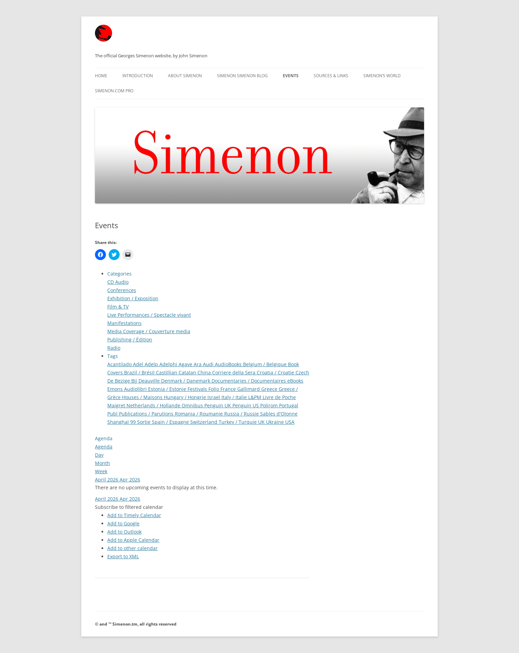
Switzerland (204, 422)
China (204, 372)
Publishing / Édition (129, 339)
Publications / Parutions (147, 413)
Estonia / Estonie (168, 389)
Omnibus (193, 405)
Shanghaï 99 (122, 422)
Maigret (116, 405)
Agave (186, 364)
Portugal (288, 405)
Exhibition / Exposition (132, 298)
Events (291, 76)
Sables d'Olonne (279, 413)
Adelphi (169, 364)
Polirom (269, 405)
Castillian (167, 372)
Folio (214, 389)
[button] (129, 507)
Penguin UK (218, 405)
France (228, 389)
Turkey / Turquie (238, 422)
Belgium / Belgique (265, 364)
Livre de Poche (279, 397)
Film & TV (118, 306)
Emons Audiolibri (127, 389)
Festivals (198, 389)
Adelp (152, 364)
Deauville (149, 380)
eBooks (295, 380)
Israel (214, 397)
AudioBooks (229, 364)
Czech (302, 372)
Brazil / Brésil (140, 372)
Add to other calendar (132, 548)
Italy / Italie (234, 397)
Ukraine (275, 422)
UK (262, 422)
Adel (139, 364)
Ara (198, 364)
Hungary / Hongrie (185, 397)
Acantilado (120, 364)
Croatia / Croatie (276, 372)
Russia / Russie (242, 413)
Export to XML (123, 556)
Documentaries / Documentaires (249, 380)
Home (101, 76)
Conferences (121, 290)
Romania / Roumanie (199, 413)
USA (289, 422)
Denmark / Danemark (186, 380)
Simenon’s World (382, 76)
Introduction (137, 76)
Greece (270, 389)
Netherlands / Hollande (154, 405)
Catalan (188, 372)
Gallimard (249, 389)
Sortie (144, 422)
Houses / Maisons (143, 397)
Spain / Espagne (171, 422)
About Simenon (185, 76)
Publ (113, 413)
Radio (113, 348)
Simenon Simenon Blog (242, 76)
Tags (112, 356)
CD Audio (118, 282)
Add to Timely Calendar (134, 515)
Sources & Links (331, 76)
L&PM (255, 397)
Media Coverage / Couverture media (148, 331)
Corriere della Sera (234, 372)
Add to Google (123, 523)
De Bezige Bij (122, 380)
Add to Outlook (124, 531)
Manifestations (124, 323)
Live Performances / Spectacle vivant (149, 315)
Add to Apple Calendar (133, 540)
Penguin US (246, 405)
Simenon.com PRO (114, 91)
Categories (119, 273)
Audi (209, 364)
